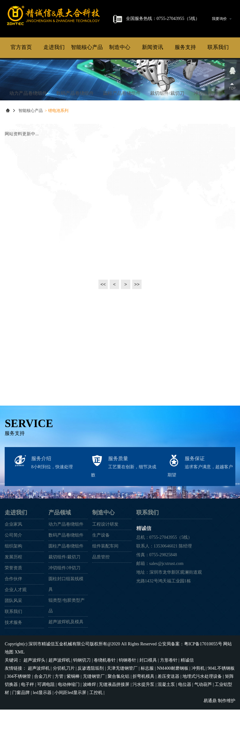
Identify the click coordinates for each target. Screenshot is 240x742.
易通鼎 (210, 733)
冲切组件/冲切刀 (211, 128)
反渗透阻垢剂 (91, 702)
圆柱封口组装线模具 (65, 618)
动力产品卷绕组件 (28, 128)
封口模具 (148, 694)
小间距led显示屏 (70, 725)
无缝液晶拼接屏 (114, 718)
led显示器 (42, 725)
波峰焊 (89, 718)
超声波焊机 (59, 694)
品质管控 (101, 591)
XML (19, 686)
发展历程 (13, 591)
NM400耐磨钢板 (172, 702)
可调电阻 (46, 718)
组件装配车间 (105, 580)
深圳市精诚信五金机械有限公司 (59, 678)
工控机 (95, 725)
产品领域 (59, 547)
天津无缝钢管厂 (122, 702)
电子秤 (27, 718)
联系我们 (218, 82)
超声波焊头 (34, 694)
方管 (58, 710)
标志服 (147, 702)
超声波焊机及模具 (65, 656)
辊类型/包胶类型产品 (66, 640)
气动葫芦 (203, 718)
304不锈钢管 (19, 710)
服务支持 (185, 82)
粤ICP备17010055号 (203, 678)
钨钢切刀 (82, 694)
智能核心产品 (87, 82)
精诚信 (67, 55)
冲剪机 (197, 702)
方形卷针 (169, 694)
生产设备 (101, 569)
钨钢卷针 (127, 694)
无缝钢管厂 (93, 710)
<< (103, 319)
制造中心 (119, 82)
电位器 (184, 718)
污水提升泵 (143, 718)
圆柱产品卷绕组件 (122, 128)
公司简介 (13, 569)
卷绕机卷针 (105, 694)
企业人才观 (16, 624)
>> (136, 319)
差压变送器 (168, 710)
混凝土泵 (166, 718)
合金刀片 (42, 710)
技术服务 (13, 657)
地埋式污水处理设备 (202, 710)
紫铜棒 (72, 710)
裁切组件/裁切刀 (167, 128)
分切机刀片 (64, 702)
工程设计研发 (105, 558)
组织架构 (13, 580)
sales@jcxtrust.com (166, 598)
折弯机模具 (143, 710)
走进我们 (54, 82)
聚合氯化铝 (118, 710)
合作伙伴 (13, 613)
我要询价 (222, 19)
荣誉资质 (13, 602)
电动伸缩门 (69, 718)
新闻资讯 (152, 82)
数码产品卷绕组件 (75, 128)
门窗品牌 (21, 725)
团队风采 (13, 635)
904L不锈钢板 (220, 702)
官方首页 (21, 82)
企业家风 (13, 558)
